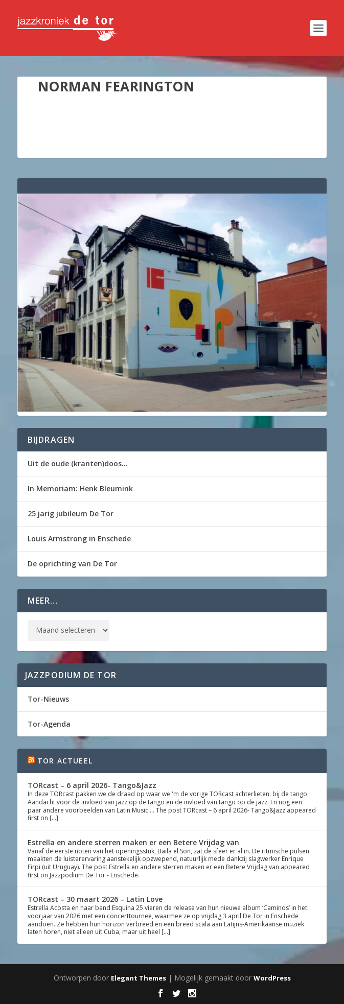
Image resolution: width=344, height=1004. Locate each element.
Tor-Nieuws (48, 699)
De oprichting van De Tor (72, 563)
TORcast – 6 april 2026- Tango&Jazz (92, 785)
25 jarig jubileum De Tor (70, 513)
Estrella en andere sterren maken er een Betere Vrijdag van (133, 842)
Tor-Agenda (49, 724)
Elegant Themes (138, 978)
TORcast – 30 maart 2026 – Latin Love (95, 899)
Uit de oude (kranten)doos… (78, 463)
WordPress (272, 978)
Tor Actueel (65, 761)
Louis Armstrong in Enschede (79, 538)
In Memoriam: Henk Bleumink (80, 488)
